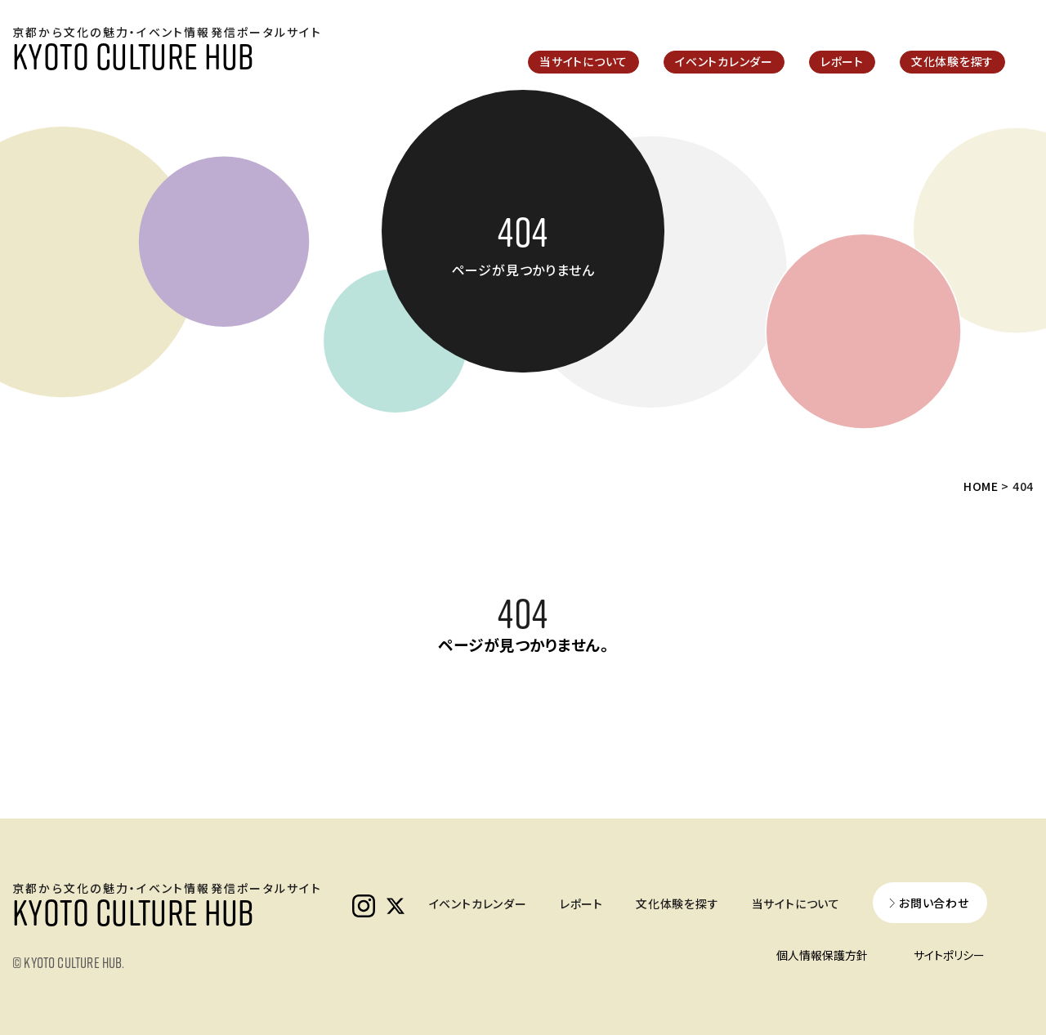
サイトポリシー (949, 955)
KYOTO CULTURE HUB (132, 55)
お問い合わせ (934, 902)
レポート (842, 61)
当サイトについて (583, 61)
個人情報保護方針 (822, 955)
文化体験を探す (952, 61)
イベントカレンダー (724, 61)
